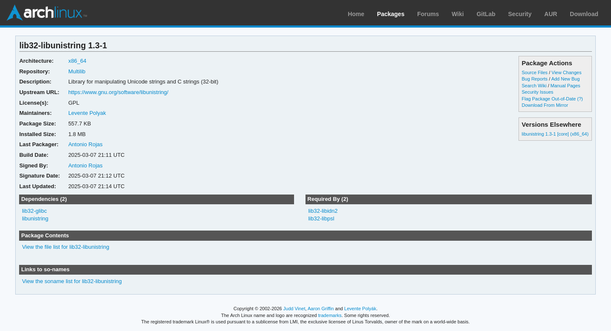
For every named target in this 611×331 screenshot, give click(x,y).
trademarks (330, 315)
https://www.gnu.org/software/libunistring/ (118, 92)
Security (520, 14)
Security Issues (537, 92)
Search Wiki (534, 85)
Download (584, 14)
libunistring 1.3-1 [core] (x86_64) (555, 133)
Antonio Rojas (85, 144)
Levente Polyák (360, 308)
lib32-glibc (34, 211)
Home (356, 14)
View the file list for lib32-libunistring (65, 247)
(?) (580, 98)
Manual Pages (565, 85)
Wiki (458, 14)
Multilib (76, 71)
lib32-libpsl (321, 218)
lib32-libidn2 (322, 211)
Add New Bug (565, 78)
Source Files (535, 72)
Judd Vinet (294, 308)
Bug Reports (535, 78)
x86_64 (77, 61)
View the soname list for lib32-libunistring (72, 281)
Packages (391, 14)
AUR (550, 14)
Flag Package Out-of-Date (549, 98)
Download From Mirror (545, 105)
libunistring (35, 218)
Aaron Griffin (321, 308)
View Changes (567, 72)
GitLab (485, 14)
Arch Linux (46, 12)
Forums (428, 14)
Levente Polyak (87, 113)
